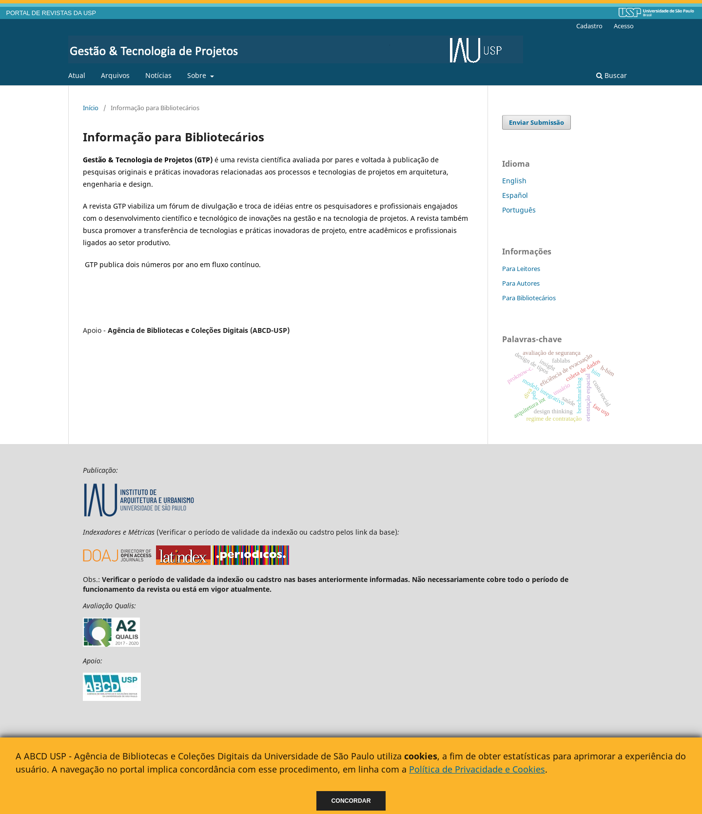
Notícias (158, 75)
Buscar (611, 75)
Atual (76, 75)
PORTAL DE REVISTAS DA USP (51, 13)
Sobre (197, 75)
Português (519, 209)
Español (515, 195)
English (514, 180)
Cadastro (589, 25)
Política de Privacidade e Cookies (477, 769)
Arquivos (115, 75)
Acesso (624, 25)
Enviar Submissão (536, 122)
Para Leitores (521, 268)
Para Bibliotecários (529, 297)
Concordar (351, 800)
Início (90, 107)
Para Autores (521, 283)
